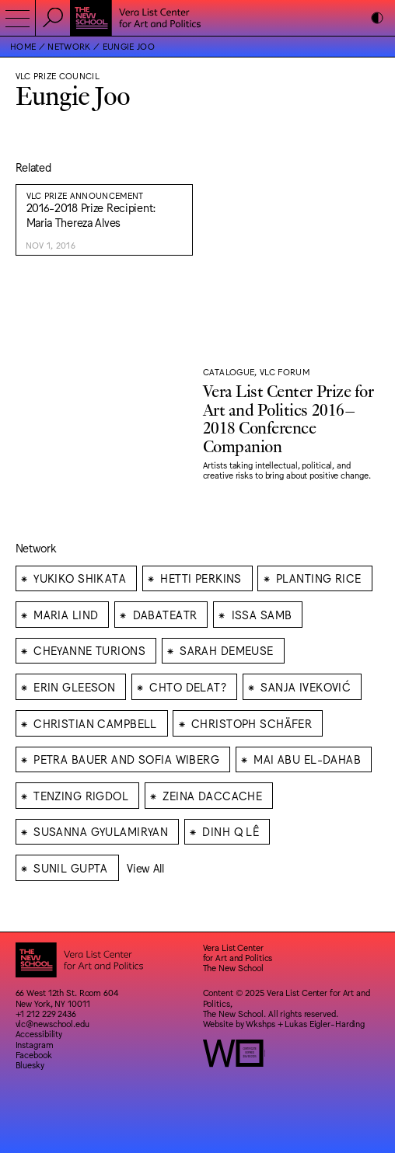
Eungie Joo (129, 46)
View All (145, 867)
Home (23, 46)
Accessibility (39, 1034)
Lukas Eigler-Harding (325, 1024)
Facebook (34, 1055)
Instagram (35, 1045)
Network (68, 46)
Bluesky (30, 1065)
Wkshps (260, 1024)
